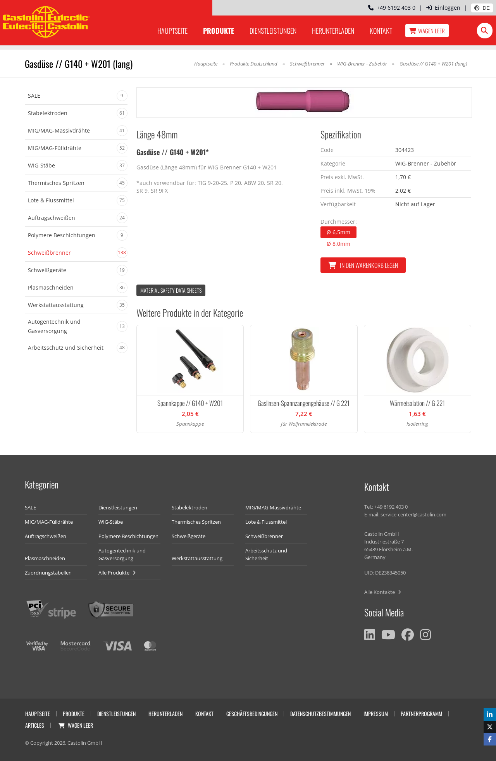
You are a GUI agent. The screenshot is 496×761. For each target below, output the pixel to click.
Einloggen (443, 7)
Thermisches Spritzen (196, 521)
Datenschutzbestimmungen (320, 713)
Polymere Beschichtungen (128, 536)
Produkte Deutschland (253, 63)
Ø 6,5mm (338, 232)
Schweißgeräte (188, 536)
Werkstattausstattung (197, 558)
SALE (30, 507)
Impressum (375, 713)
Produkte (218, 31)
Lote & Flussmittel (266, 521)
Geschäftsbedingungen (251, 713)
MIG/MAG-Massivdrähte (273, 507)
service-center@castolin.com (413, 514)
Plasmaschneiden (45, 558)
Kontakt (381, 31)
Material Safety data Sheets (171, 290)
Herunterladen (333, 31)
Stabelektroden (189, 507)
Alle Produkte (117, 572)
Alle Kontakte (382, 591)
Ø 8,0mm (338, 243)
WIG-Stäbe (110, 521)
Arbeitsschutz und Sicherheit (266, 554)
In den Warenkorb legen (363, 265)
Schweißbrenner (307, 63)
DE (482, 8)
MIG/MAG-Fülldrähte (49, 521)
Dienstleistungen (273, 31)
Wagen (427, 30)
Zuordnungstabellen (48, 572)
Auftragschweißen (45, 536)
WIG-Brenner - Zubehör (362, 63)
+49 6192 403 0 (391, 7)
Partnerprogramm (421, 713)
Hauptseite (172, 31)
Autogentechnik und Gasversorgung (122, 554)
